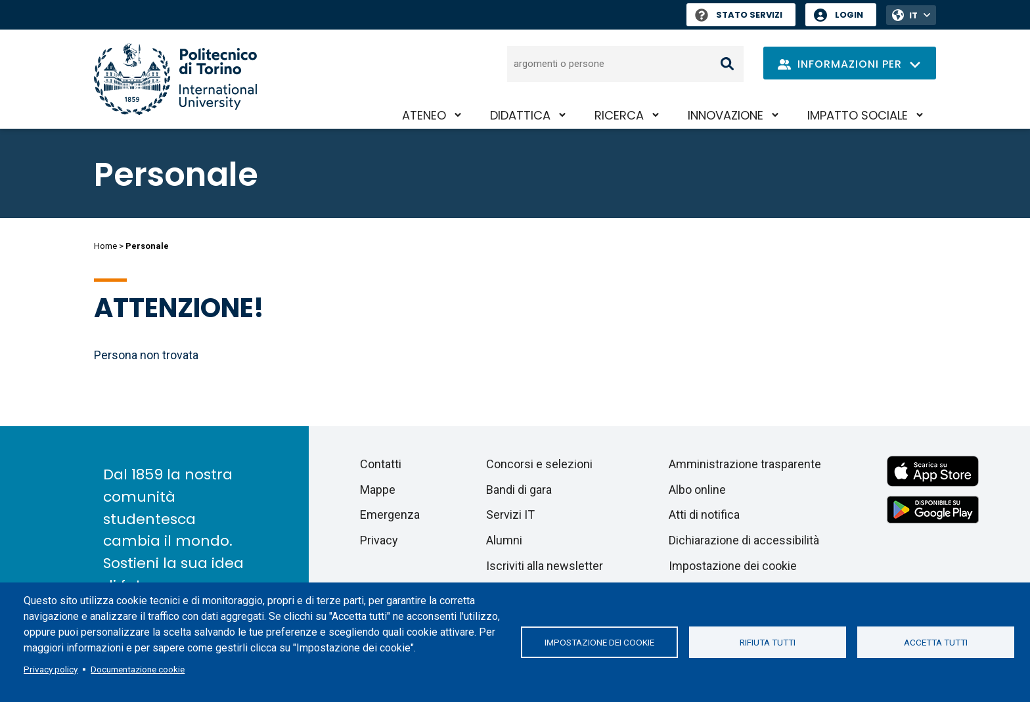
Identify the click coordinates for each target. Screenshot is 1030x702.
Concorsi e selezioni (539, 464)
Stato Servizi (738, 15)
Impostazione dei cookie (599, 642)
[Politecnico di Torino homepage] (175, 79)
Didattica (520, 115)
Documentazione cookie (138, 669)
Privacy (379, 540)
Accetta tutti (936, 642)
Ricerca (619, 115)
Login (849, 15)
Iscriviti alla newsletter (544, 566)
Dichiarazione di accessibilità (744, 540)
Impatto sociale (857, 115)
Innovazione (725, 115)
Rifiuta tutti (767, 642)
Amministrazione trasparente (745, 464)
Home (105, 246)
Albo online (697, 489)
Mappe (377, 489)
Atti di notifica (704, 514)
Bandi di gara (519, 489)
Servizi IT (510, 514)
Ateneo (424, 115)
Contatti (380, 464)
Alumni (504, 540)
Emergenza (390, 514)
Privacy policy (51, 669)
